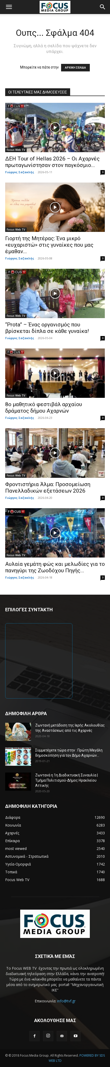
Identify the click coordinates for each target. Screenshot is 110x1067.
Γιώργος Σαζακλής (19, 172)
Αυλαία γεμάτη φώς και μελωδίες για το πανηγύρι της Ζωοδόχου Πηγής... (55, 567)
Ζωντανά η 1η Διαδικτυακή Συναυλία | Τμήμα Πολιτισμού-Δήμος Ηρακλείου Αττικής (66, 780)
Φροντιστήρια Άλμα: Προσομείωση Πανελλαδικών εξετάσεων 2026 (47, 487)
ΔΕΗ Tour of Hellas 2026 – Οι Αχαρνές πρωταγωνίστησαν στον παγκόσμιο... (52, 162)
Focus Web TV (16, 150)
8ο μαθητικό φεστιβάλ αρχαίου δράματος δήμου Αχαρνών (43, 407)
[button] (9, 7)
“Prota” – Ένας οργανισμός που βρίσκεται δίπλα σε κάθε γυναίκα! (47, 327)
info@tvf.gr (66, 1000)
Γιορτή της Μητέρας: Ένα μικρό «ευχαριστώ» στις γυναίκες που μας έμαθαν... (49, 244)
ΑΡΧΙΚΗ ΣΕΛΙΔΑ (75, 67)
